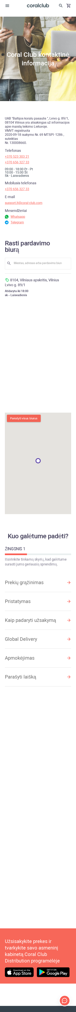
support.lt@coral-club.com (23, 203)
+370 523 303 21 (17, 157)
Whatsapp (18, 217)
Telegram (17, 222)
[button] (38, 460)
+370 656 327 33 (17, 162)
